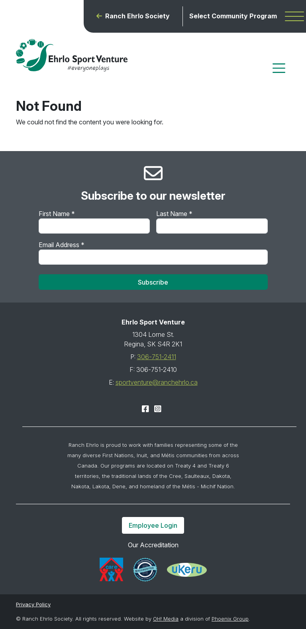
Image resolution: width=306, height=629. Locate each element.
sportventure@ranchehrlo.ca (157, 382)
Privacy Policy (33, 604)
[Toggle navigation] (279, 68)
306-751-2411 (156, 357)
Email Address (61, 245)
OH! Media (165, 618)
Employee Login (153, 525)
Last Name (174, 214)
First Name (57, 214)
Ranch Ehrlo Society (137, 16)
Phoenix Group (230, 618)
